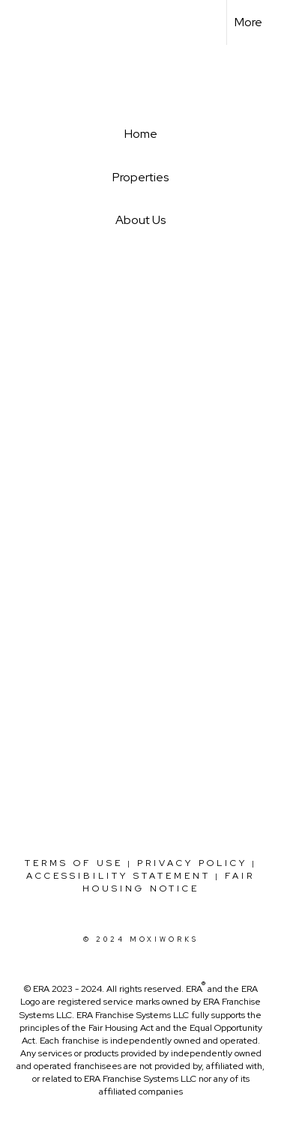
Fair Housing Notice (169, 882)
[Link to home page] (24, 22)
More (248, 22)
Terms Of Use (74, 863)
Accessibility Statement (118, 876)
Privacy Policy (192, 863)
